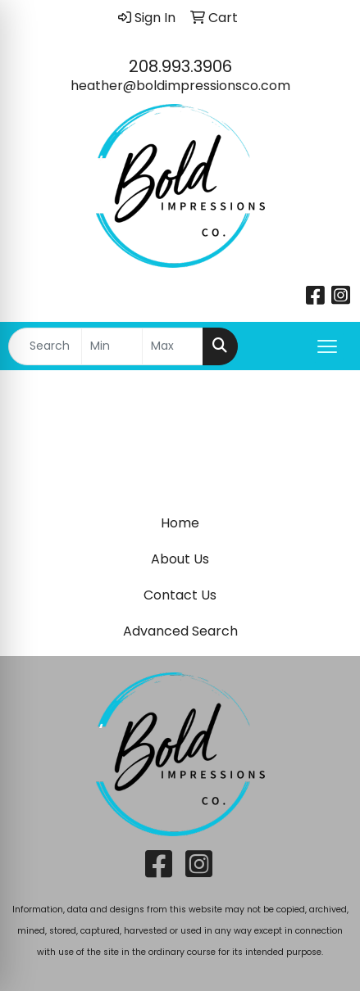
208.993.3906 (180, 66)
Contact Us (180, 595)
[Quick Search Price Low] (112, 346)
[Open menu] (327, 346)
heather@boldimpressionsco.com (180, 85)
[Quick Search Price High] (172, 346)
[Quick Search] (45, 346)
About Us (180, 559)
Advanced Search (180, 631)
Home (180, 523)
